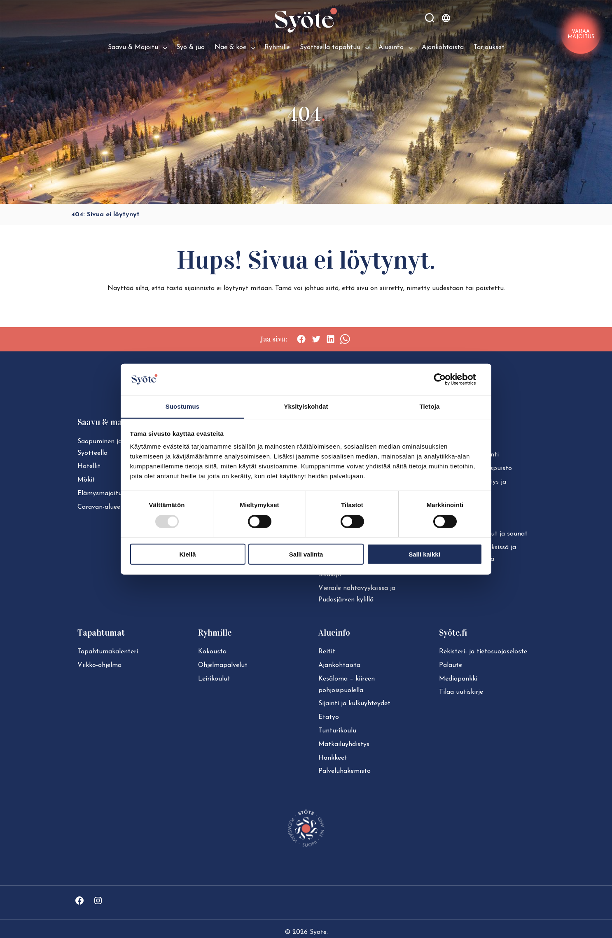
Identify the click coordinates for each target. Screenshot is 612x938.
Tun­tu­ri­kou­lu (337, 730)
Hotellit (88, 466)
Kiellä (187, 554)
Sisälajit (330, 574)
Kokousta (212, 651)
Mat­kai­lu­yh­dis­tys (343, 744)
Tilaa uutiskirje (461, 692)
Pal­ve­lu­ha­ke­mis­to (344, 771)
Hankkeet (332, 758)
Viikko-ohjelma (99, 665)
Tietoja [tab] (430, 406)
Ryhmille (277, 47)
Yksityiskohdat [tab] (306, 406)
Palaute (450, 665)
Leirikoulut (214, 679)
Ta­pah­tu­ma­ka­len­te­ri (107, 651)
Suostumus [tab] (183, 406)
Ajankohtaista (443, 47)
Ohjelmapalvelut (223, 665)
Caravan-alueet (100, 507)
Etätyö (328, 717)
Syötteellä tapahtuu (330, 47)
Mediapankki (458, 679)
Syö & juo (190, 47)
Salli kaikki (424, 554)
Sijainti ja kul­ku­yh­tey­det (354, 703)
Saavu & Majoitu (133, 47)
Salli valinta (306, 554)
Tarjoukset (489, 47)
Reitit (326, 651)
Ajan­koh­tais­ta (339, 665)
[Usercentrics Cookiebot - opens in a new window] (446, 379)
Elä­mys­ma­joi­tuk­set (105, 493)
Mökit (86, 480)
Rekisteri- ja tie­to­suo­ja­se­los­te (483, 651)
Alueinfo (391, 47)
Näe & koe (230, 47)
